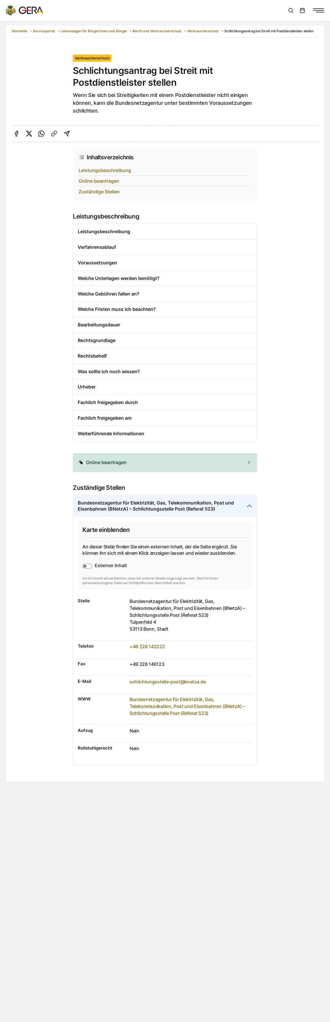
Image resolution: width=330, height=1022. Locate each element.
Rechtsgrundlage (96, 340)
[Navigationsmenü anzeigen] (318, 10)
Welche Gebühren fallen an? (108, 294)
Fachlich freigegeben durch (108, 402)
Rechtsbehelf (92, 356)
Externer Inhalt (111, 565)
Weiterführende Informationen (111, 433)
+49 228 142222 (147, 646)
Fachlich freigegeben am (105, 418)
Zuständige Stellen (99, 192)
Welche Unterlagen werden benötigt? (119, 278)
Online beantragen (99, 181)
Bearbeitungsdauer (99, 325)
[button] (165, 462)
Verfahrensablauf (97, 247)
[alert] (165, 462)
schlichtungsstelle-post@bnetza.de (168, 682)
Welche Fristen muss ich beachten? (117, 309)
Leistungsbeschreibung (105, 170)
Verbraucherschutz (203, 31)
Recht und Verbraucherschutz (157, 31)
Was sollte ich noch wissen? (109, 371)
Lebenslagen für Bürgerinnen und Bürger (93, 31)
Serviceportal (44, 31)
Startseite (19, 31)
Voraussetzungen (97, 263)
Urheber (87, 387)
